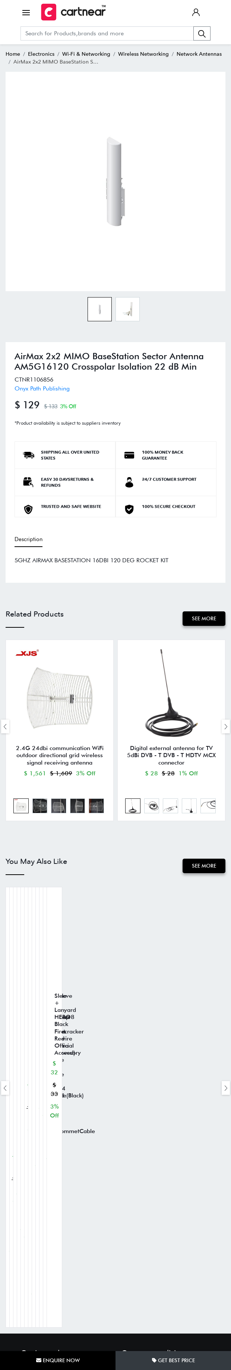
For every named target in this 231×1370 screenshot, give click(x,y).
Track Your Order (39, 1225)
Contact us (32, 1247)
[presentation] (5, 727)
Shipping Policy (138, 1130)
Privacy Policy (136, 1163)
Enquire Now (58, 1360)
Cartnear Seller (36, 1258)
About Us (30, 1214)
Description (28, 539)
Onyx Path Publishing (42, 388)
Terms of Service (139, 1152)
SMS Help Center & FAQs (149, 1174)
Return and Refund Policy (148, 1141)
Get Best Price (173, 1360)
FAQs (26, 1236)
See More (204, 618)
